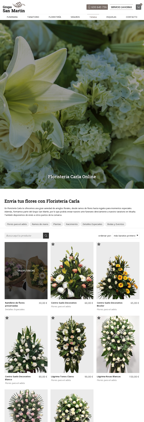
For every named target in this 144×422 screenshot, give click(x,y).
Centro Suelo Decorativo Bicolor (109, 305)
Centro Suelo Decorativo (64, 303)
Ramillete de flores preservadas (15, 305)
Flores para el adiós (61, 307)
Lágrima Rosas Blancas (109, 377)
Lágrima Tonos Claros (62, 377)
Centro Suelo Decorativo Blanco (18, 378)
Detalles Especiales (15, 309)
